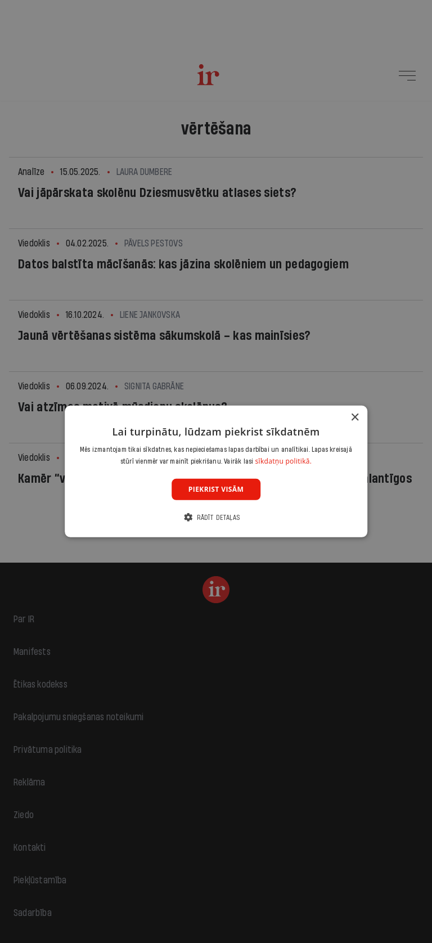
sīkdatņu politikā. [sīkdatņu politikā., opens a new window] (283, 461)
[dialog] (216, 471)
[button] (216, 517)
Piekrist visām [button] (216, 489)
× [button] (354, 418)
